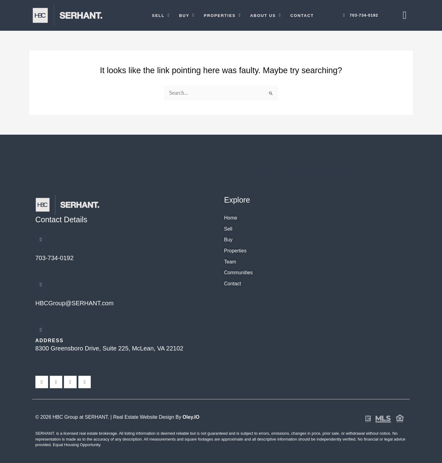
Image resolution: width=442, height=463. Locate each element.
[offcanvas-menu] (405, 15)
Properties (222, 15)
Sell (161, 15)
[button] (161, 15)
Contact (302, 15)
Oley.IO (191, 417)
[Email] (40, 284)
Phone (45, 250)
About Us (265, 15)
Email (44, 295)
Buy (187, 15)
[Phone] (40, 239)
